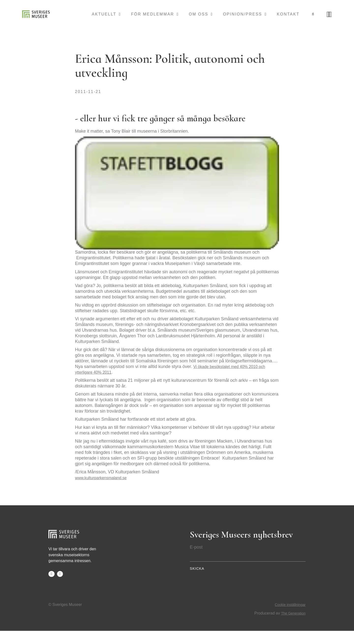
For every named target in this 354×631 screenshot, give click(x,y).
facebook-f (51, 574)
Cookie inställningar (288, 605)
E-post (196, 547)
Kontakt (288, 14)
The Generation (292, 613)
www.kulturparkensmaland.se (104, 477)
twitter (60, 574)
